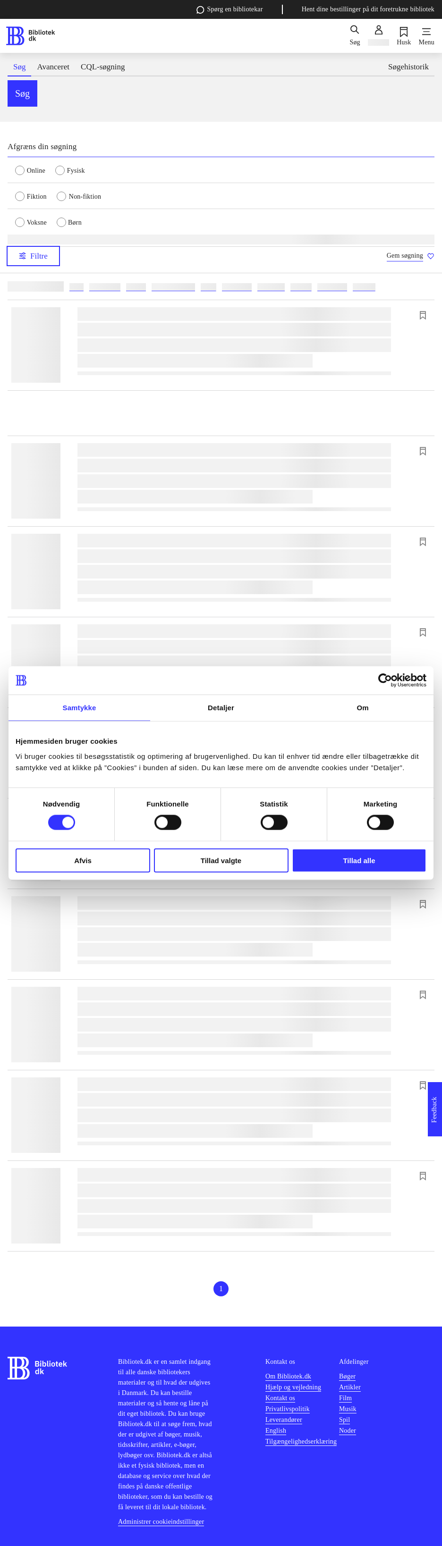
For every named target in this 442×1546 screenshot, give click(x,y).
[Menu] (426, 36)
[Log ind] (378, 36)
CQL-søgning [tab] (103, 66)
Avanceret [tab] (53, 66)
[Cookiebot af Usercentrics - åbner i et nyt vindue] (385, 680)
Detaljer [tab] (221, 708)
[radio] (35, 170)
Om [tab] (362, 708)
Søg (22, 93)
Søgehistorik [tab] (408, 66)
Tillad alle (359, 860)
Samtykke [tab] (79, 708)
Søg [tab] (19, 66)
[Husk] (404, 36)
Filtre (33, 256)
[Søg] (354, 36)
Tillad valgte (221, 860)
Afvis (83, 860)
